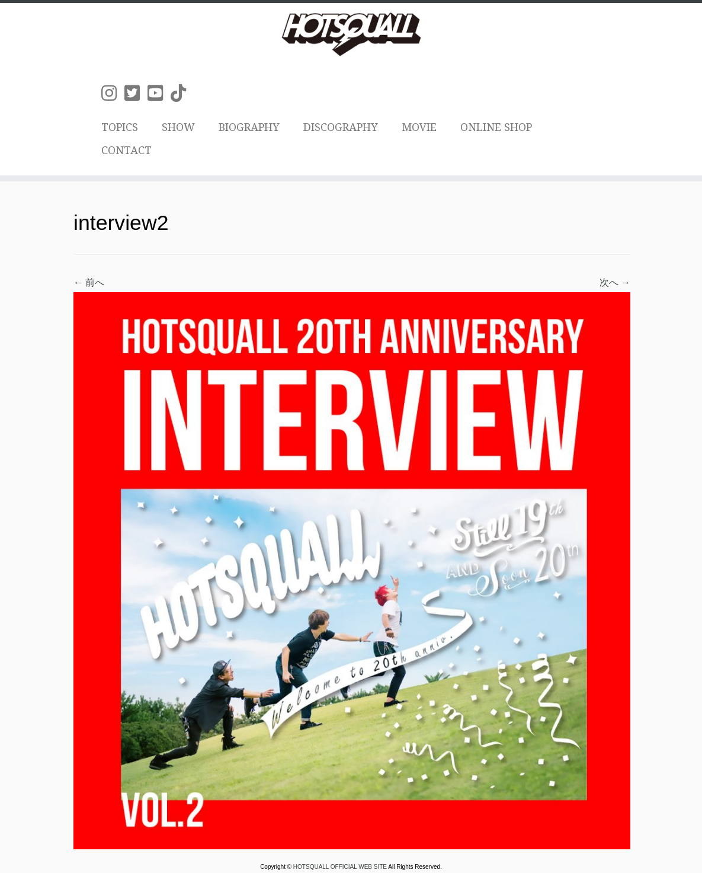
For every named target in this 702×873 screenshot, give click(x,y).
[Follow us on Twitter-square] (136, 93)
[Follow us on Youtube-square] (159, 93)
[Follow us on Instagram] (112, 93)
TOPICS (119, 127)
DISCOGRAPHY (340, 127)
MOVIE (419, 127)
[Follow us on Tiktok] (182, 93)
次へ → (615, 282)
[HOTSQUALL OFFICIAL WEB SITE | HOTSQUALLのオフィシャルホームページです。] (351, 34)
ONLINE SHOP (496, 127)
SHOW (178, 127)
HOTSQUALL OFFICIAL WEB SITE (340, 867)
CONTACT (126, 150)
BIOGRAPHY (249, 127)
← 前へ (88, 282)
